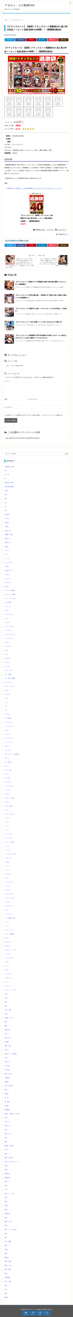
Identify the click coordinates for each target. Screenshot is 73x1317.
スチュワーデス (9, 738)
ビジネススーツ (9, 906)
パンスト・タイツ (9, 898)
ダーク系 (7, 778)
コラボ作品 (7, 718)
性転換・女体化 (9, 1145)
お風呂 (6, 546)
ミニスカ (7, 954)
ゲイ (5, 706)
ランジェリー (8, 974)
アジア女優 (7, 602)
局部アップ (7, 1125)
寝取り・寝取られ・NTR (11, 1113)
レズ (5, 982)
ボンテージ (7, 942)
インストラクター (9, 634)
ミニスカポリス (9, 958)
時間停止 (7, 1173)
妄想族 (6, 1093)
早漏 (5, 1169)
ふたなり (7, 574)
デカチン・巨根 (9, 798)
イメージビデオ (9, 626)
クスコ (6, 698)
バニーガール (8, 882)
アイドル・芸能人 (9, 590)
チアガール (7, 782)
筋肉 (5, 1233)
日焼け (6, 1165)
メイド (6, 966)
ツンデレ (7, 790)
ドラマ (6, 822)
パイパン (7, 890)
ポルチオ (7, 946)
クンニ (6, 702)
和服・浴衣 (7, 1046)
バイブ (6, 870)
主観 (5, 1002)
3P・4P (6, 474)
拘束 (5, 1153)
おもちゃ (7, 518)
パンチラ (7, 902)
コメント (7, 381)
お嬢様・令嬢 (8, 534)
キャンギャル (8, 682)
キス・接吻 (7, 674)
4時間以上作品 (8, 482)
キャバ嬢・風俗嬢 (9, 678)
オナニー (7, 662)
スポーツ (7, 746)
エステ (6, 642)
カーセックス (8, 670)
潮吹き (6, 1205)
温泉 (5, 1201)
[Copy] (63, 39)
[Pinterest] (31, 39)
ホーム (8, 20)
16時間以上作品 (18, 20)
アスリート (7, 606)
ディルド (7, 794)
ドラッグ (7, 818)
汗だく (6, 1189)
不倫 (5, 994)
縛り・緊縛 (7, 1241)
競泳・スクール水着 (10, 1229)
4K (5, 478)
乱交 (5, 1006)
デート (6, 810)
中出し (6, 998)
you (66, 234)
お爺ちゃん (7, 542)
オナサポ (7, 658)
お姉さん (7, 522)
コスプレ (7, 714)
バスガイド (7, 874)
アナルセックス (9, 614)
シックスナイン (9, 726)
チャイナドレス (9, 786)
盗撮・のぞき (8, 1221)
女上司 (6, 1050)
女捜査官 (7, 1077)
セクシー (7, 758)
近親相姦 (7, 1277)
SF (5, 506)
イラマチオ (7, 630)
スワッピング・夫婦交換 (11, 754)
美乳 (5, 1245)
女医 (5, 1058)
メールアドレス (33, 399)
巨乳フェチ (7, 1133)
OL (5, 502)
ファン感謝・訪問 (9, 918)
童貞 (5, 1225)
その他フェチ (8, 570)
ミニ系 (6, 962)
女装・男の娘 (8, 1085)
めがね (6, 586)
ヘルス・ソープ (9, 930)
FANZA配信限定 (9, 486)
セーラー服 (7, 770)
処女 (5, 1022)
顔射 (5, 1293)
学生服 (6, 1105)
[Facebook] (20, 39)
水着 (5, 1185)
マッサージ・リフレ (10, 950)
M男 (5, 498)
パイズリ (7, 886)
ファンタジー (8, 914)
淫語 (5, 1197)
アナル (6, 610)
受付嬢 (6, 1042)
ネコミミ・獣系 (9, 842)
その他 (6, 566)
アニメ (6, 618)
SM (5, 510)
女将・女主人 (8, 1073)
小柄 (5, 1117)
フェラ (6, 926)
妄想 (5, 1089)
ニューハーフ (8, 834)
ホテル (6, 938)
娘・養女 (7, 1101)
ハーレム (7, 866)
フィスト (7, 922)
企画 (5, 1014)
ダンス (6, 774)
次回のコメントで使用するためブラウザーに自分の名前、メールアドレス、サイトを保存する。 (34, 415)
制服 (5, 1026)
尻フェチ (7, 1121)
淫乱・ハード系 (9, 1193)
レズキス (7, 986)
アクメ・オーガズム (10, 598)
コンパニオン (8, 722)
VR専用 (6, 514)
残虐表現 (7, 1177)
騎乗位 (6, 1297)
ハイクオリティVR (10, 854)
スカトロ (7, 734)
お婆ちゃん (7, 530)
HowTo (6, 490)
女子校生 (7, 1069)
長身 (5, 1285)
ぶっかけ (7, 578)
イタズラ (7, 622)
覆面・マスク (8, 1265)
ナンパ (6, 830)
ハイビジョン (50, 229)
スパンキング (8, 742)
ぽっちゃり (7, 582)
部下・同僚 (7, 1281)
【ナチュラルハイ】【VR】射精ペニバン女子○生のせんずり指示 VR (38, 322)
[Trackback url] (36, 438)
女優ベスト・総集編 (10, 1054)
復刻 (5, 1141)
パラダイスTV (8, 894)
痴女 (5, 1217)
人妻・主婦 (7, 1010)
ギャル (6, 690)
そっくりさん (8, 562)
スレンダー (7, 750)
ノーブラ (7, 850)
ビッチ (6, 910)
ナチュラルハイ (62, 229)
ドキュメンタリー (9, 814)
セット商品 (7, 762)
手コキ (6, 1149)
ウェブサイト (8, 407)
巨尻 (5, 1137)
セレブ (6, 766)
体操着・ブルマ (9, 1018)
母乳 (5, 1181)
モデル (6, 970)
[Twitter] (10, 39)
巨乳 (5, 1129)
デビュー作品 (8, 806)
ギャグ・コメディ (9, 686)
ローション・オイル (10, 990)
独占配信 (7, 1213)
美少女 (6, 1249)
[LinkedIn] (42, 39)
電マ (5, 1289)
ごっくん (7, 558)
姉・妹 (6, 1097)
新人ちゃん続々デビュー (11, 1161)
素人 (5, 1237)
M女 (5, 494)
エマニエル (7, 646)
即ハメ (6, 1034)
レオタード (7, 978)
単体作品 (7, 1030)
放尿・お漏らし (9, 1157)
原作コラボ (7, 1038)
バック (6, 878)
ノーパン (7, 846)
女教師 (6, 1081)
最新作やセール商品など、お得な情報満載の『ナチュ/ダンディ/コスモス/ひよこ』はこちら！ (35, 188)
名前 (6, 399)
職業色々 (7, 1257)
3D (5, 470)
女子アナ (7, 1062)
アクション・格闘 (9, 594)
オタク (6, 654)
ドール (6, 826)
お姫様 (6, 526)
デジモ (6, 802)
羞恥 (5, 1253)
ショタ (6, 730)
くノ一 (6, 554)
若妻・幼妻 (7, 1261)
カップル (7, 666)
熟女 (5, 1209)
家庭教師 (7, 1109)
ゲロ (5, 710)
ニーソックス (8, 838)
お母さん (7, 538)
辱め (5, 1273)
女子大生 (7, 1065)
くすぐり (7, 550)
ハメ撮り (7, 862)
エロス (6, 650)
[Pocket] (53, 39)
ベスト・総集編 (9, 934)
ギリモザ (7, 694)
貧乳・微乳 (7, 1269)
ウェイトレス (8, 638)
